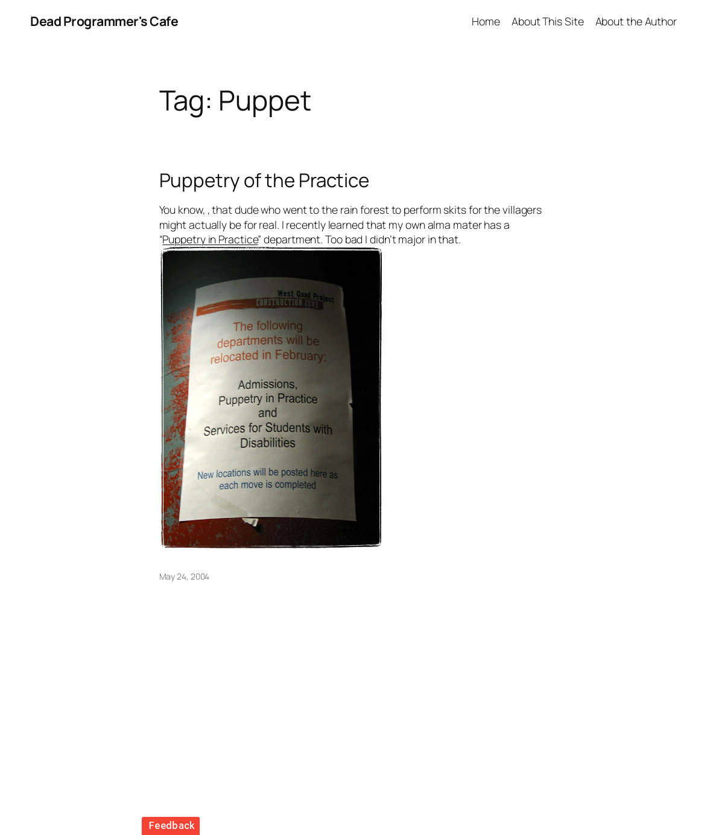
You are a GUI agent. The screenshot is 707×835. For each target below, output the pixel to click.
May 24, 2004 (184, 576)
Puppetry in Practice (210, 239)
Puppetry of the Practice (264, 180)
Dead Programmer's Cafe (104, 21)
